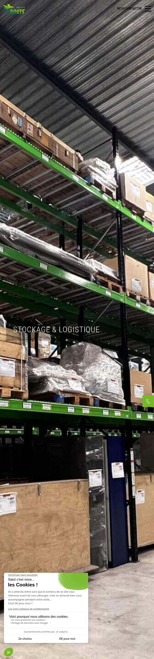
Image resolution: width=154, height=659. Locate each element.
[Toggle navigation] (148, 9)
